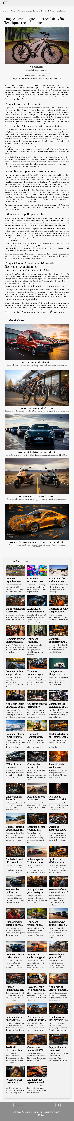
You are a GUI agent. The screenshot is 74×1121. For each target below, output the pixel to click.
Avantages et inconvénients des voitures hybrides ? (37, 611)
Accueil (5, 11)
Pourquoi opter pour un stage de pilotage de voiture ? (36, 894)
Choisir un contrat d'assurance (36, 705)
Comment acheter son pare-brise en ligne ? (15, 674)
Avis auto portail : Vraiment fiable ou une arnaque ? (37, 862)
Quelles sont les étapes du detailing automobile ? (14, 801)
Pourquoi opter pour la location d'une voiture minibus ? (57, 926)
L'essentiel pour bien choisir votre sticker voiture (36, 989)
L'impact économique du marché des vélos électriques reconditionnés (36, 79)
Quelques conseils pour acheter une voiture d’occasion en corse (15, 831)
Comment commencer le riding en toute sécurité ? (35, 738)
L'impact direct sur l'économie (36, 70)
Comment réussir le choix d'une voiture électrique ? (37, 452)
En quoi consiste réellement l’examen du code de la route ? (58, 768)
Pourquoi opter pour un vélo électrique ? (37, 408)
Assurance (49, 1111)
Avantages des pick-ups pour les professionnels (58, 1019)
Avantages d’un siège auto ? (14, 1081)
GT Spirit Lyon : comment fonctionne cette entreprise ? (14, 768)
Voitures (17, 1111)
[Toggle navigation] (5, 3)
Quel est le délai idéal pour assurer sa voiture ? (58, 862)
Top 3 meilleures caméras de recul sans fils (58, 1050)
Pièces (24, 1111)
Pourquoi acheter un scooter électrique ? (37, 496)
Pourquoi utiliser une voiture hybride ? (14, 1019)
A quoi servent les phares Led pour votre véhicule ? (15, 706)
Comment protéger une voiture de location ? (34, 926)
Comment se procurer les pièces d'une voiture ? (33, 768)
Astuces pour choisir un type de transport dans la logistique (36, 959)
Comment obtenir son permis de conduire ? (58, 611)
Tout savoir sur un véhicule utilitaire (37, 362)
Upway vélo (65, 205)
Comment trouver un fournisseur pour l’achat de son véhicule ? (15, 643)
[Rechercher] (34, 1105)
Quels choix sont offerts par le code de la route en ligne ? (15, 863)
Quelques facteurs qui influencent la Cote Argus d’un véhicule (37, 542)
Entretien (33, 1111)
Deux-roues (41, 1113)
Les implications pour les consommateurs (36, 73)
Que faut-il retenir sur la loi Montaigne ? (57, 799)
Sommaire (37, 66)
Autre (13, 11)
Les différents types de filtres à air (35, 1082)
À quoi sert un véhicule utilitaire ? (58, 989)
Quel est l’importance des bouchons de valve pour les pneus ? (15, 991)
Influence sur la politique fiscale (36, 76)
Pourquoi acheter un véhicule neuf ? (58, 891)
